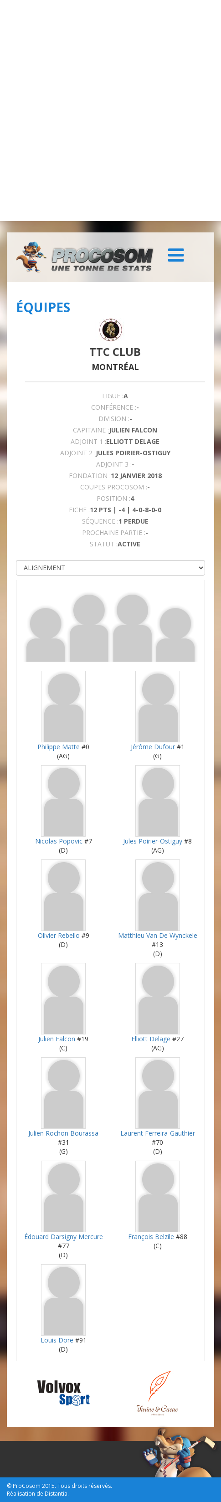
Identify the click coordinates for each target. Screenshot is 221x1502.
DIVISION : (113, 418)
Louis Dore (57, 1340)
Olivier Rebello (59, 935)
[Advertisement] (110, 110)
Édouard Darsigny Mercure (63, 1236)
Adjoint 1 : (88, 441)
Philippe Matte (58, 746)
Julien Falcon (56, 1038)
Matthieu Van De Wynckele (157, 935)
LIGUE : (112, 395)
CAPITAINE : (91, 430)
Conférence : (113, 407)
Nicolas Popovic (58, 841)
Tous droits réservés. (84, 1486)
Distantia (56, 1493)
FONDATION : (90, 475)
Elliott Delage (150, 1038)
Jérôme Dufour (153, 746)
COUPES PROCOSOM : (113, 487)
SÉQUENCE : (100, 521)
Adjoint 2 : (78, 452)
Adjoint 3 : (114, 464)
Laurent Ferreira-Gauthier (157, 1133)
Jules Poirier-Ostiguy (152, 841)
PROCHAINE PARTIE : (113, 532)
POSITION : (113, 498)
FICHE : (79, 509)
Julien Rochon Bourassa (63, 1133)
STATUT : (104, 544)
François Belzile (151, 1236)
